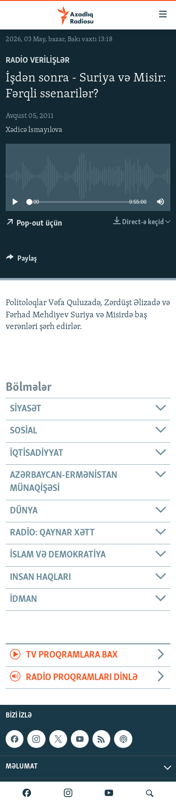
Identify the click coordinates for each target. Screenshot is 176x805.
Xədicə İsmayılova (34, 130)
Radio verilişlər (37, 60)
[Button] (21, 261)
